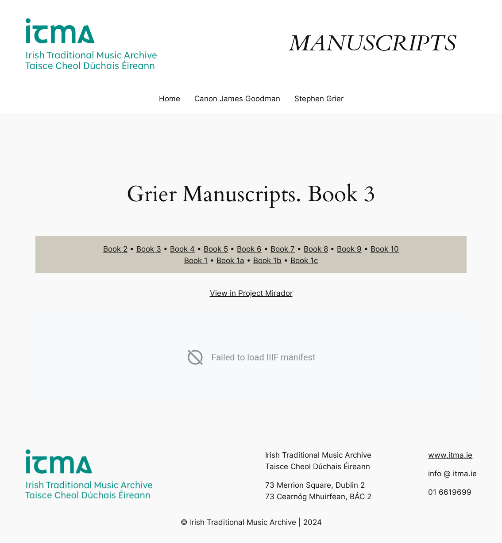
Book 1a (230, 260)
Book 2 (115, 249)
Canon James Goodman (237, 98)
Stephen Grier (319, 98)
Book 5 (216, 249)
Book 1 (196, 260)
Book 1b (267, 260)
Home (169, 98)
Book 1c (304, 260)
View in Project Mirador (251, 293)
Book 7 (282, 249)
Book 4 (182, 249)
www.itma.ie (450, 455)
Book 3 (148, 249)
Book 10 (385, 249)
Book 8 (316, 249)
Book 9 (349, 249)
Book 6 (249, 249)
